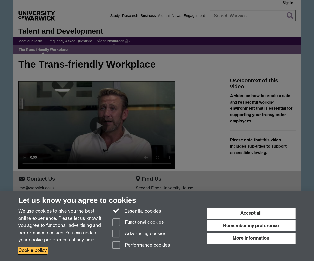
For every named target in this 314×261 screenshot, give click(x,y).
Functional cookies (138, 222)
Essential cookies (136, 211)
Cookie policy (32, 250)
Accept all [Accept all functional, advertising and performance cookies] (251, 213)
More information (251, 238)
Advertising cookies (139, 233)
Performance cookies (141, 245)
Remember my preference (251, 225)
